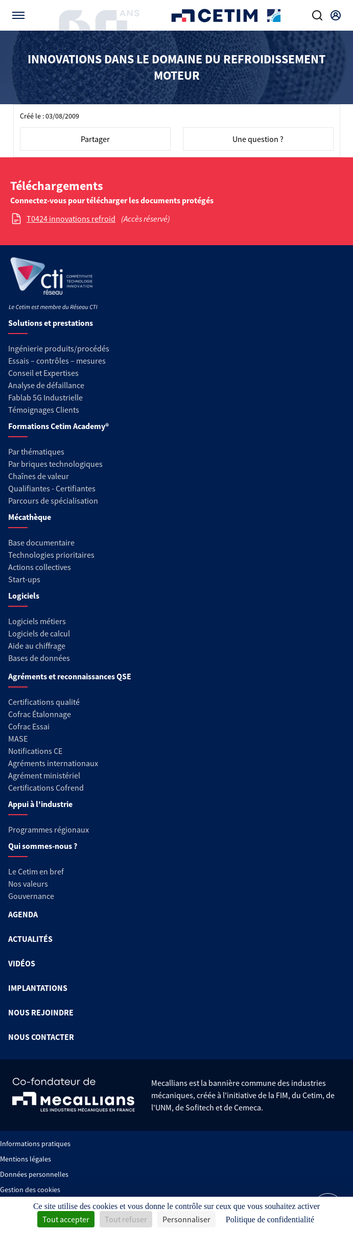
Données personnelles (34, 1174)
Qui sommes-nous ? (42, 846)
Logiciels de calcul (39, 633)
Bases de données (39, 658)
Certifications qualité (44, 702)
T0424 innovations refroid (71, 219)
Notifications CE (35, 751)
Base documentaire (41, 542)
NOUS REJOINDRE (41, 1012)
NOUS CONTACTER (41, 1037)
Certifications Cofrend (46, 788)
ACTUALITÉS (30, 939)
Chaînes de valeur (38, 476)
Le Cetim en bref (36, 871)
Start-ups (24, 579)
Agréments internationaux (53, 763)
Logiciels (23, 595)
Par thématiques (36, 451)
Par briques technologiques (55, 464)
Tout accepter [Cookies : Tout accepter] (65, 1219)
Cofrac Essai (29, 726)
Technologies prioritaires (51, 555)
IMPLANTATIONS (37, 988)
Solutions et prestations (50, 323)
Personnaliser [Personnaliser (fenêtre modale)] (186, 1219)
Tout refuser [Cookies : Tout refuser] (126, 1219)
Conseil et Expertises (43, 373)
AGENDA (23, 914)
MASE (18, 738)
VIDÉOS (21, 963)
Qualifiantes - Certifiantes (52, 488)
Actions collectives (39, 567)
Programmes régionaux (48, 829)
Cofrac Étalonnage (39, 714)
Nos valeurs (28, 884)
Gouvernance (31, 896)
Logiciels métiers (37, 621)
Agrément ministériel (44, 775)
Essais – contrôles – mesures (57, 360)
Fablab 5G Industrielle (45, 397)
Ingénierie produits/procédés (58, 348)
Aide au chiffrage (36, 646)
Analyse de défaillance (46, 385)
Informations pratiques (35, 1143)
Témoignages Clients (43, 410)
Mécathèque (29, 517)
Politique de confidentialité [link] (270, 1219)
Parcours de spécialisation (53, 500)
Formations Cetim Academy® (58, 426)
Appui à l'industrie (40, 804)
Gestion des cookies (30, 1189)
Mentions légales (25, 1159)
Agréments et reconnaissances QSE (69, 676)
